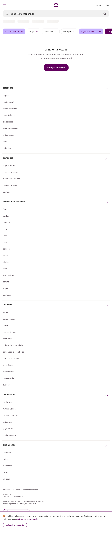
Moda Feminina (9, 102)
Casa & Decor (9, 115)
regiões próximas (91, 31)
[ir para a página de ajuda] (99, 5)
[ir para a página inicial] (56, 6)
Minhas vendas (9, 408)
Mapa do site (8, 378)
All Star (6, 261)
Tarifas (5, 325)
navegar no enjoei (56, 67)
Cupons (6, 384)
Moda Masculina (10, 108)
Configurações (9, 435)
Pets (5, 141)
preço (34, 31)
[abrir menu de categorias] (4, 5)
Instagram (7, 465)
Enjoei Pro (7, 148)
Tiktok (5, 472)
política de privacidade (27, 519)
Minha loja (7, 402)
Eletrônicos (8, 121)
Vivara (5, 255)
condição (69, 31)
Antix (5, 268)
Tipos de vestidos (10, 172)
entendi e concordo (15, 524)
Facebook (7, 452)
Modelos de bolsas (11, 178)
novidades (51, 31)
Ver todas (7, 294)
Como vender (9, 318)
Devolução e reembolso (13, 351)
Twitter (5, 459)
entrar (106, 5)
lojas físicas (8, 365)
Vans (5, 235)
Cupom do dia (9, 165)
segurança (7, 338)
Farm (5, 209)
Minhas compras (10, 415)
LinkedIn (6, 478)
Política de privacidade (13, 345)
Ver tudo (6, 191)
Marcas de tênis (10, 185)
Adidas (6, 215)
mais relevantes (14, 31)
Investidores (8, 371)
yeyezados (8, 428)
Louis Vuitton (8, 275)
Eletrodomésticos (11, 128)
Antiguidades (8, 134)
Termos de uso (9, 332)
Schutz (6, 281)
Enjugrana (7, 421)
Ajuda (5, 312)
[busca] (56, 13)
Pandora (6, 248)
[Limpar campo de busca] (104, 13)
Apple (5, 288)
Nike (5, 242)
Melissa (6, 222)
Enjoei (5, 95)
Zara (5, 229)
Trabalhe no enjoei (11, 358)
